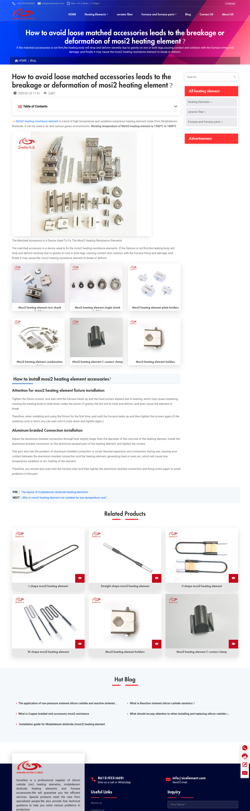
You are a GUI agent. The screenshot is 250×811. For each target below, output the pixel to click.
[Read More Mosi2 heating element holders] (154, 337)
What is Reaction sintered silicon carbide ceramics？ (162, 703)
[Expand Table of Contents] (98, 106)
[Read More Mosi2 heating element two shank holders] (38, 283)
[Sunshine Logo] (23, 13)
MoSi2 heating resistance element (37, 121)
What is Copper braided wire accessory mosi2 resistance (53, 713)
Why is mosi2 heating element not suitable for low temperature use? (65, 497)
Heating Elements (200, 102)
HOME (23, 60)
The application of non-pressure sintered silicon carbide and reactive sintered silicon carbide (68, 703)
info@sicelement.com (51, 3)
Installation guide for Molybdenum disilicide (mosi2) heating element (61, 724)
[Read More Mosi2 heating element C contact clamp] (96, 337)
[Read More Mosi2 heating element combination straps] (38, 337)
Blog (33, 60)
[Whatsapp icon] (245, 749)
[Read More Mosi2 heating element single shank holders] (96, 283)
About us (96, 803)
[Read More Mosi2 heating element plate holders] (154, 283)
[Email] (245, 774)
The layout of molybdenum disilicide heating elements (54, 492)
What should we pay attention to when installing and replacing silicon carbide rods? (179, 713)
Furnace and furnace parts (205, 121)
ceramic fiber (197, 112)
